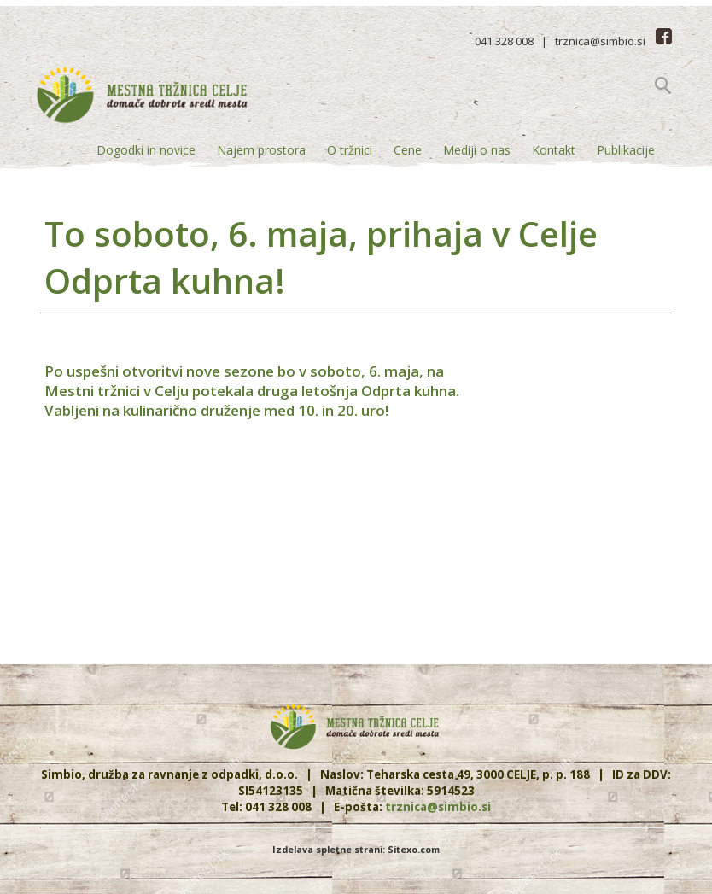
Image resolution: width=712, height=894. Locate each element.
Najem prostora (261, 150)
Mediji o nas (477, 150)
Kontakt (553, 150)
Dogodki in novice (146, 150)
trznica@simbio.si (600, 41)
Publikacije (626, 150)
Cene (408, 150)
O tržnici (349, 150)
